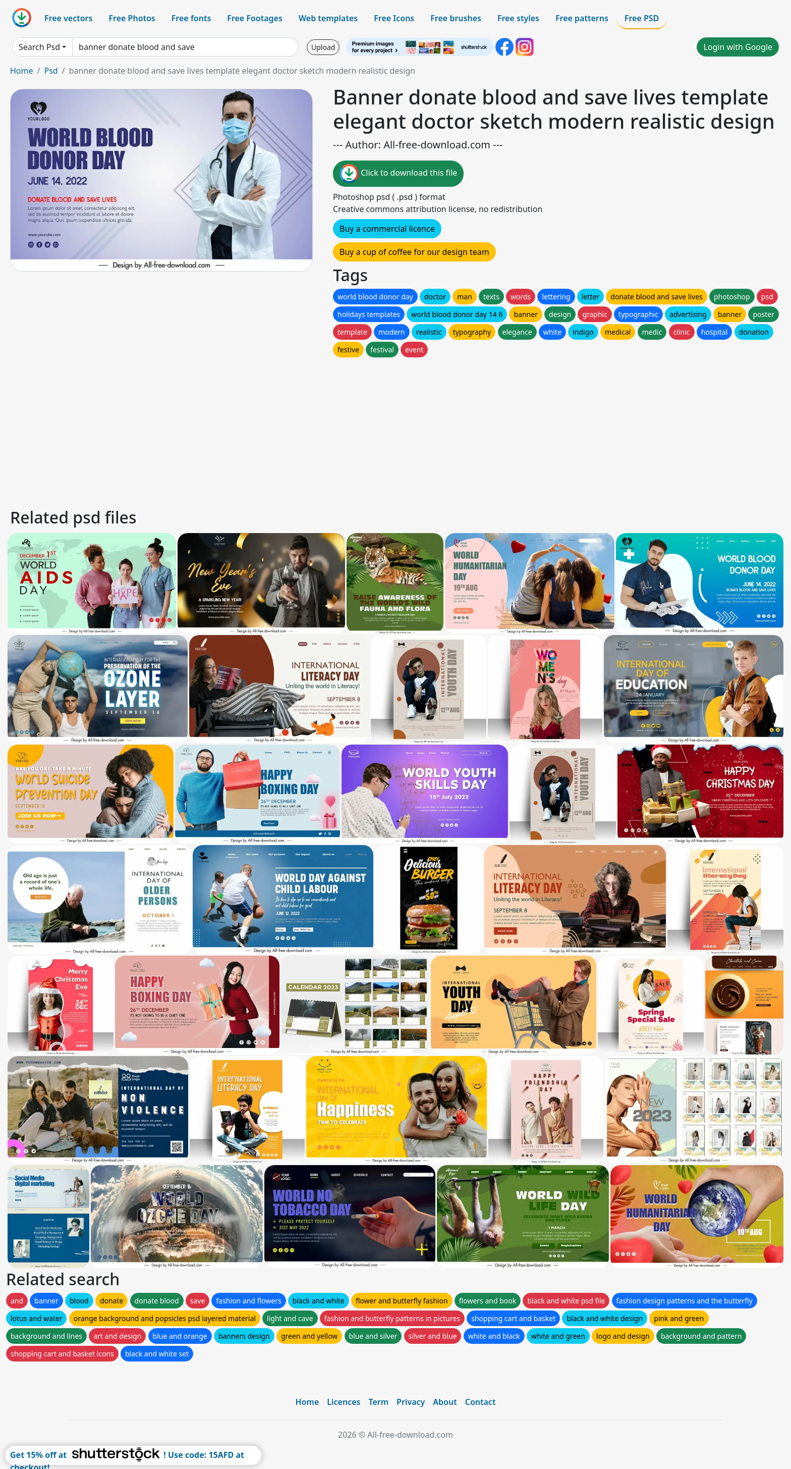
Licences (343, 1401)
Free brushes (455, 18)
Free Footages (254, 18)
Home (21, 70)
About (445, 1401)
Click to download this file (398, 173)
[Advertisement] (311, 430)
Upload (323, 47)
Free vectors (68, 18)
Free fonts (191, 18)
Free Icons (394, 18)
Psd (51, 70)
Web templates (328, 18)
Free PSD (642, 18)
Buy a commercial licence (387, 228)
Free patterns (581, 18)
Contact (480, 1401)
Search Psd (39, 47)
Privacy (411, 1401)
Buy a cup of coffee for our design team (414, 251)
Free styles (518, 18)
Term (378, 1401)
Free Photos (131, 18)
